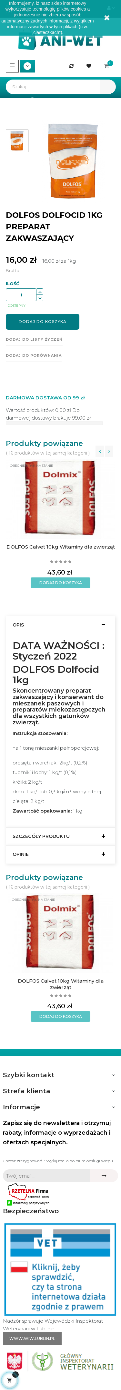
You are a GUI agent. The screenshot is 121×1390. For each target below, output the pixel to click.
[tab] (60, 625)
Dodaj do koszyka (42, 321)
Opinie (21, 854)
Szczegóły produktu (41, 836)
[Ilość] (21, 294)
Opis (18, 625)
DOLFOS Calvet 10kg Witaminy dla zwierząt (60, 547)
